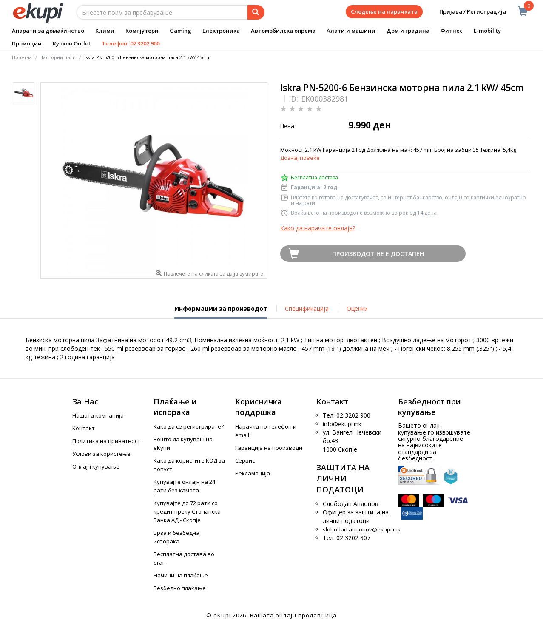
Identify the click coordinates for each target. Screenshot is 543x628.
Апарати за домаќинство (48, 30)
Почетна (22, 57)
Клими (104, 30)
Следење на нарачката (384, 11)
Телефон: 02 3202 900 (130, 43)
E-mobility (487, 30)
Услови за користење (101, 454)
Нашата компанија (98, 415)
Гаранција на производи (268, 448)
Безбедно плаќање (180, 588)
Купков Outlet (72, 43)
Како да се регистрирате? (189, 426)
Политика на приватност (106, 441)
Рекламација (252, 473)
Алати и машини (351, 30)
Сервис (245, 460)
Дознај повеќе (300, 158)
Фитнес (452, 30)
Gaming (180, 30)
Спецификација (307, 308)
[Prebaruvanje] (255, 12)
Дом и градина (408, 30)
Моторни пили (59, 57)
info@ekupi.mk (342, 424)
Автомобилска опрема (283, 30)
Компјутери (142, 30)
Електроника (221, 30)
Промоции (27, 43)
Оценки (357, 308)
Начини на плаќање (181, 575)
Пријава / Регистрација (466, 12)
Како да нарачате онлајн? (317, 228)
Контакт (83, 428)
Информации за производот (220, 311)
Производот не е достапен (378, 254)
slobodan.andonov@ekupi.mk (362, 529)
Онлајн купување (95, 466)
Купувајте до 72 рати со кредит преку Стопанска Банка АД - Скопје (187, 511)
